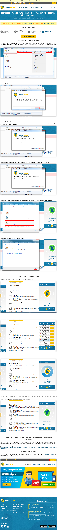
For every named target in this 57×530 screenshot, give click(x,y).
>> (23, 3)
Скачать (42, 7)
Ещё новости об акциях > (34, 519)
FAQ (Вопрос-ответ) (18, 512)
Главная (3, 504)
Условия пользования (7, 510)
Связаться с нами (18, 506)
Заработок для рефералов (5, 517)
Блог (14, 510)
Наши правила (5, 512)
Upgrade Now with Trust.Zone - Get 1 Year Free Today (41, 505)
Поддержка (53, 7)
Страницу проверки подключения (21, 456)
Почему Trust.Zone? (23, 7)
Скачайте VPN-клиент (28, 36)
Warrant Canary (5, 515)
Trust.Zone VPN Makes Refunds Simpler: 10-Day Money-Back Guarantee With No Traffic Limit (42, 513)
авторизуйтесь (28, 23)
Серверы (47, 7)
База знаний (16, 515)
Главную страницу (49, 454)
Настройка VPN (36, 7)
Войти (54, 2)
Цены (30, 7)
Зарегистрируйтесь (49, 23)
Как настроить (43, 0)
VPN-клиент (4, 506)
